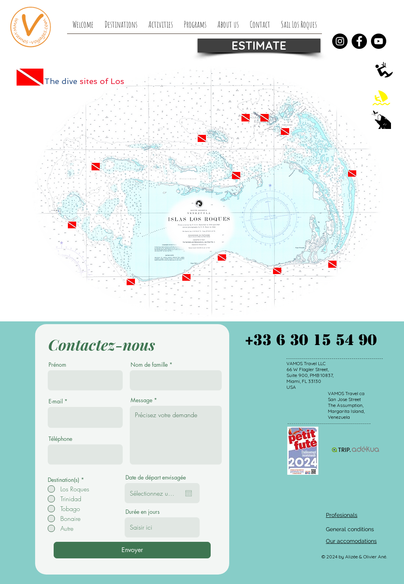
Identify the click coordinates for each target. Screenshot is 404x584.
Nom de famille (149, 365)
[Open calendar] (188, 493)
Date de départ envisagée (155, 477)
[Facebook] (359, 41)
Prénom (57, 365)
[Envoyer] (132, 550)
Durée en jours (142, 512)
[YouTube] (378, 41)
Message (141, 400)
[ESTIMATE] (259, 45)
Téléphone (60, 439)
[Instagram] (340, 41)
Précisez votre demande (176, 435)
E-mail (56, 401)
